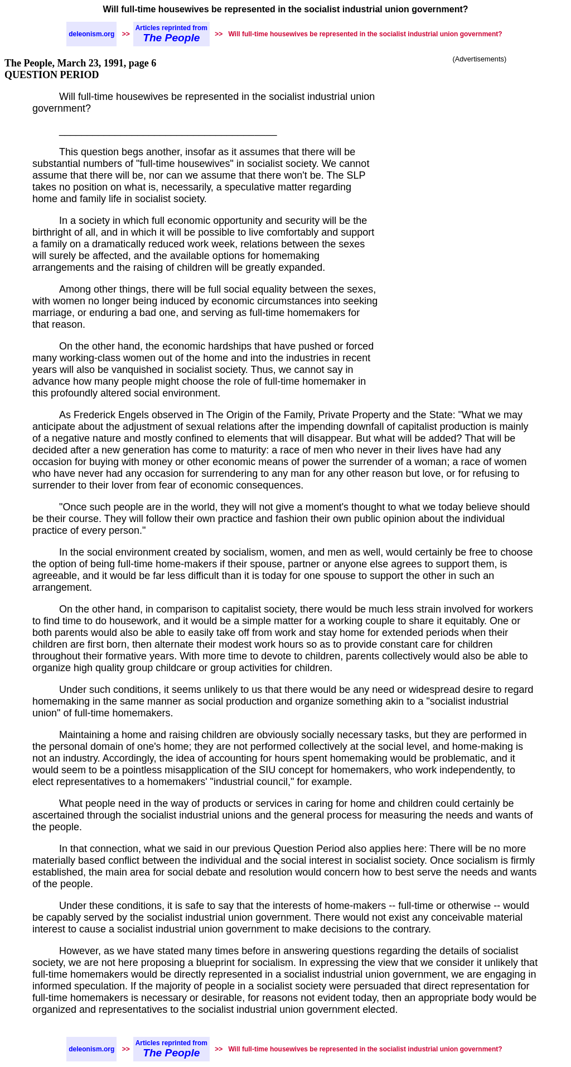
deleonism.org (91, 34)
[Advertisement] (479, 139)
